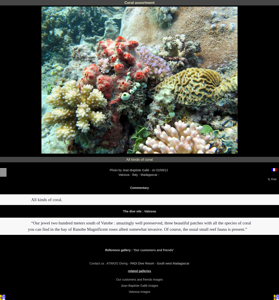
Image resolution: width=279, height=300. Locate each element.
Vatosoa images (139, 291)
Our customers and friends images (139, 279)
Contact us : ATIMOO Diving (109, 263)
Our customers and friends (153, 250)
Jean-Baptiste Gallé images (139, 285)
